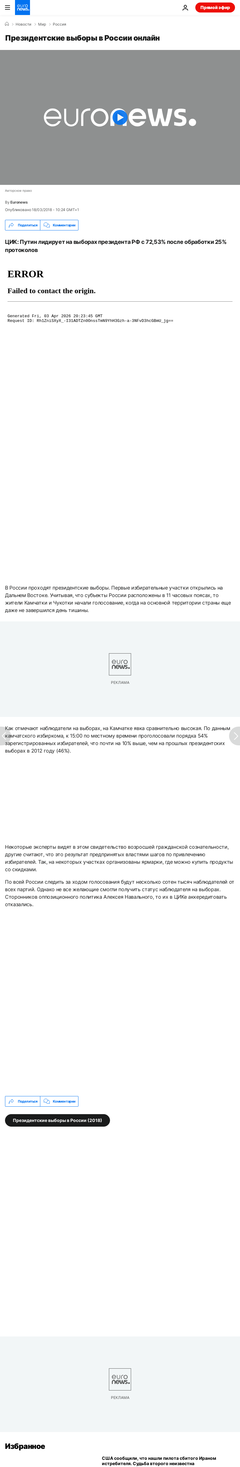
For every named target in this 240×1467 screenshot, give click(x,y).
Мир (42, 24)
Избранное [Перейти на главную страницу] (25, 1446)
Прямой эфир (215, 7)
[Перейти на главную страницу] (22, 7)
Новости (23, 24)
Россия (59, 24)
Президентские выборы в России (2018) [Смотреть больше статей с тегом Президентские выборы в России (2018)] (57, 1120)
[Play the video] (120, 117)
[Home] (7, 24)
